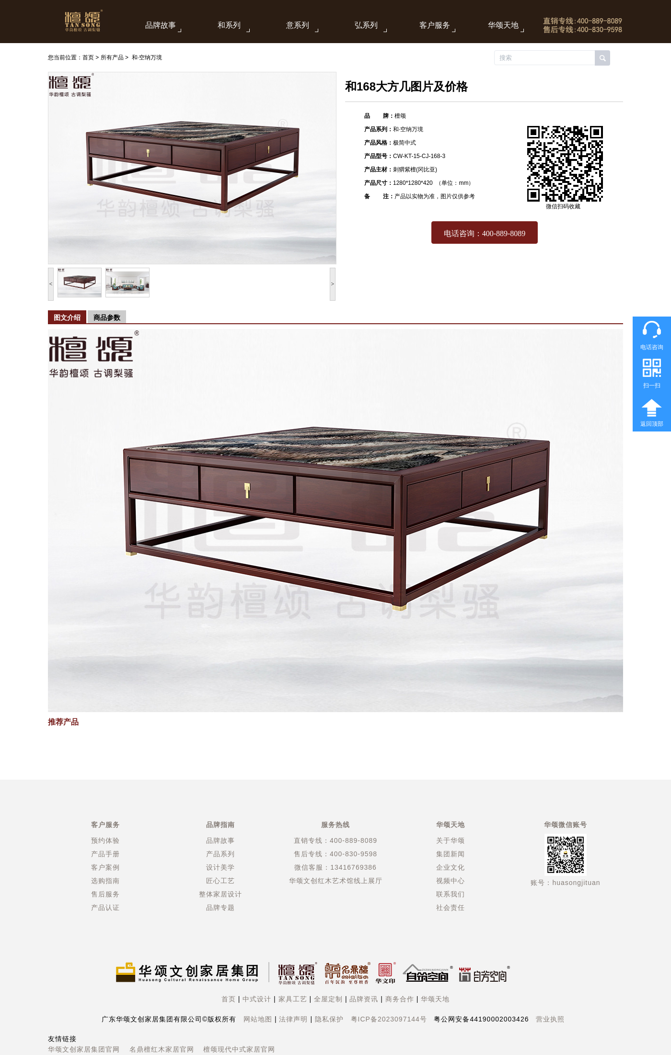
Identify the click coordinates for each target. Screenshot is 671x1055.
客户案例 (105, 867)
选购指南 (105, 881)
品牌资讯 (363, 999)
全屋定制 (328, 999)
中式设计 (257, 999)
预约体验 (105, 840)
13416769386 (353, 867)
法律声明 (293, 1019)
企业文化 (450, 867)
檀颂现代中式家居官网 (239, 1049)
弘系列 (366, 25)
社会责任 (450, 907)
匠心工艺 (220, 881)
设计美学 (220, 867)
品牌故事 (160, 25)
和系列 (229, 25)
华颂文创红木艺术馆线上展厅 (335, 881)
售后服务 (105, 894)
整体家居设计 (220, 894)
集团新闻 (450, 854)
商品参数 (106, 317)
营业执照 (550, 1019)
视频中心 (450, 881)
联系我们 (450, 894)
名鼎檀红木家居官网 (161, 1049)
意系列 (297, 25)
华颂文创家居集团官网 (84, 1049)
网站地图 (257, 1019)
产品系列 (220, 854)
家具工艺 (292, 999)
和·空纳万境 (147, 57)
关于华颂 (450, 840)
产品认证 (105, 907)
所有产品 (112, 57)
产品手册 (105, 854)
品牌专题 (220, 907)
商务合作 (399, 999)
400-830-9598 (353, 854)
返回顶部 (651, 423)
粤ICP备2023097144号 (389, 1019)
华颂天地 (503, 25)
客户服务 (434, 25)
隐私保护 (329, 1019)
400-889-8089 (353, 840)
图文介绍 (67, 317)
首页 (88, 57)
